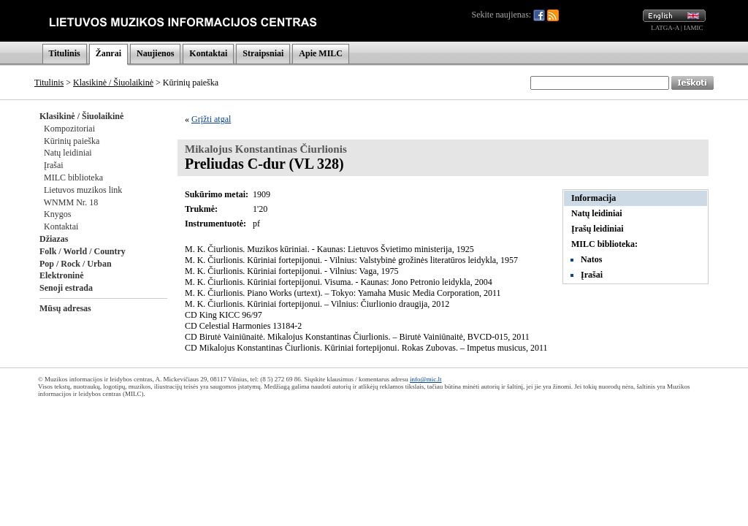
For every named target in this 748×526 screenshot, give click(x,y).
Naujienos (155, 53)
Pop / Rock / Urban (75, 264)
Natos (591, 259)
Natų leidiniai (68, 153)
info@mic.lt (426, 379)
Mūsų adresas (65, 308)
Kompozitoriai (69, 128)
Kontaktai (208, 53)
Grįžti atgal (211, 119)
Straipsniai (263, 53)
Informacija (593, 198)
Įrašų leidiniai (597, 229)
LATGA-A (665, 27)
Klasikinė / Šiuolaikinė (113, 82)
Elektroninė (61, 275)
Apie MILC (321, 53)
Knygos (57, 214)
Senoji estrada (66, 288)
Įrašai (54, 165)
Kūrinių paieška (71, 141)
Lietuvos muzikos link (83, 190)
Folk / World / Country (82, 251)
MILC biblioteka (73, 177)
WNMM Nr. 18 (71, 202)
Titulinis (64, 53)
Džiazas (53, 239)
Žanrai (108, 53)
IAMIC (693, 27)
